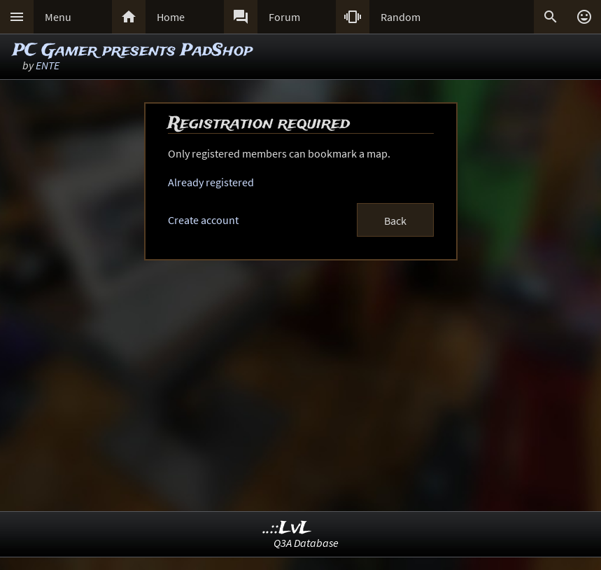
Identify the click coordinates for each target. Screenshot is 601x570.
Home (171, 17)
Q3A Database (306, 543)
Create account (203, 220)
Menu (58, 17)
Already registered (211, 182)
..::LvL (287, 528)
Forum (284, 17)
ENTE (47, 65)
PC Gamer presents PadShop (133, 51)
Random (400, 17)
